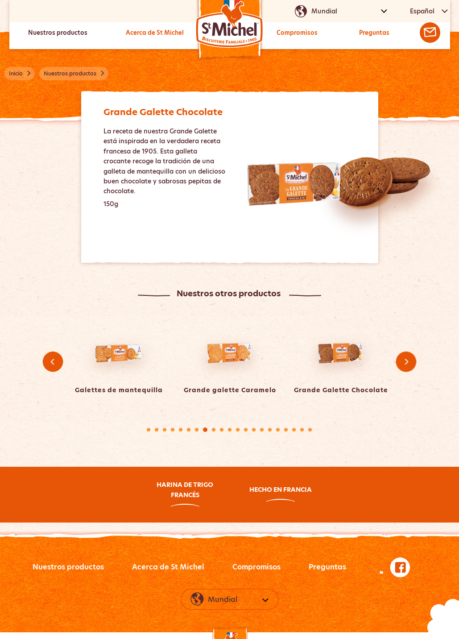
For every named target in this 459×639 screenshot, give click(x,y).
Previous (52, 362)
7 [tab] (197, 430)
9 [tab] (214, 430)
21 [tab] (310, 430)
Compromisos (297, 33)
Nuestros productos (57, 33)
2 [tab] (157, 430)
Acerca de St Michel (154, 33)
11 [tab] (230, 430)
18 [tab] (286, 430)
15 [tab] (262, 430)
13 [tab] (246, 430)
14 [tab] (254, 430)
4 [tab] (173, 430)
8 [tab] (205, 429)
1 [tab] (149, 430)
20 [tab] (302, 430)
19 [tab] (294, 430)
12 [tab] (238, 430)
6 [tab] (189, 430)
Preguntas (374, 33)
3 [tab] (165, 430)
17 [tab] (278, 430)
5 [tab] (181, 430)
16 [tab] (270, 430)
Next (406, 362)
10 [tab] (222, 430)
